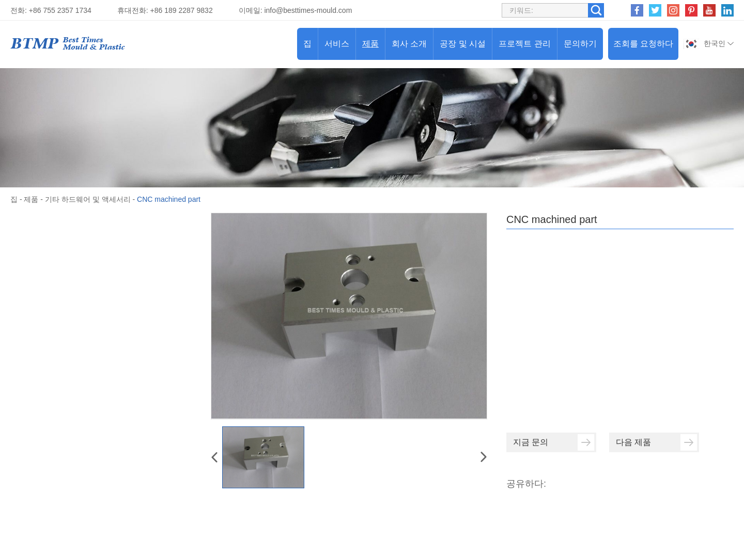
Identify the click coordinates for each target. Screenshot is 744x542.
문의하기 (580, 43)
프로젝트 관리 (524, 43)
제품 (370, 43)
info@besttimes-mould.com (308, 10)
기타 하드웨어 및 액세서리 (88, 199)
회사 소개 (409, 43)
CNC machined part (168, 199)
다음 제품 (656, 442)
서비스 (336, 43)
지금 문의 (553, 442)
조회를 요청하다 (643, 43)
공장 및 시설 (463, 43)
